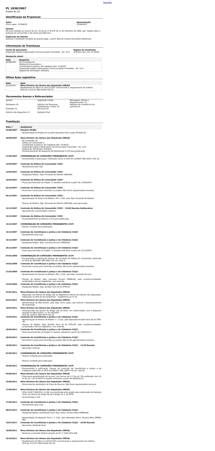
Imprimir (107, 2)
